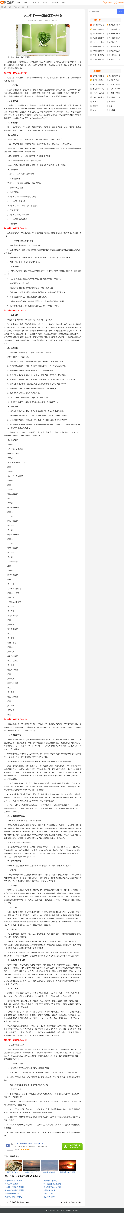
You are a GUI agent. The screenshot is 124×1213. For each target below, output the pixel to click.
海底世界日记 (114, 80)
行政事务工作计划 (12, 1193)
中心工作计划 (49, 1193)
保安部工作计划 (50, 1197)
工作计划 (25, 7)
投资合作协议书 (114, 51)
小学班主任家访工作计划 (14, 1187)
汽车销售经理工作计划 (52, 1184)
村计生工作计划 (50, 1190)
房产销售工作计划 (50, 1181)
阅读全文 (48, 20)
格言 (94, 110)
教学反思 (112, 101)
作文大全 (36, 2)
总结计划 (27, 2)
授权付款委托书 (114, 29)
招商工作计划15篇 (12, 1184)
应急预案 (112, 110)
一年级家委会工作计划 (13, 1181)
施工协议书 (113, 42)
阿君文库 (59, 1210)
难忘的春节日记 (98, 89)
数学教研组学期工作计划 (14, 1190)
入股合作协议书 (98, 38)
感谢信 (95, 106)
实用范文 (65, 2)
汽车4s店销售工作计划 (13, 1197)
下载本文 (54, 20)
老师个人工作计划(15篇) (72, 1202)
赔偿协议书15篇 (98, 46)
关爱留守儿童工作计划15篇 (19, 1202)
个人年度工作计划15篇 (52, 1187)
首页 (18, 2)
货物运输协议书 (98, 51)
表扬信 (95, 101)
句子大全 (46, 2)
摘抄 (110, 106)
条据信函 (55, 2)
